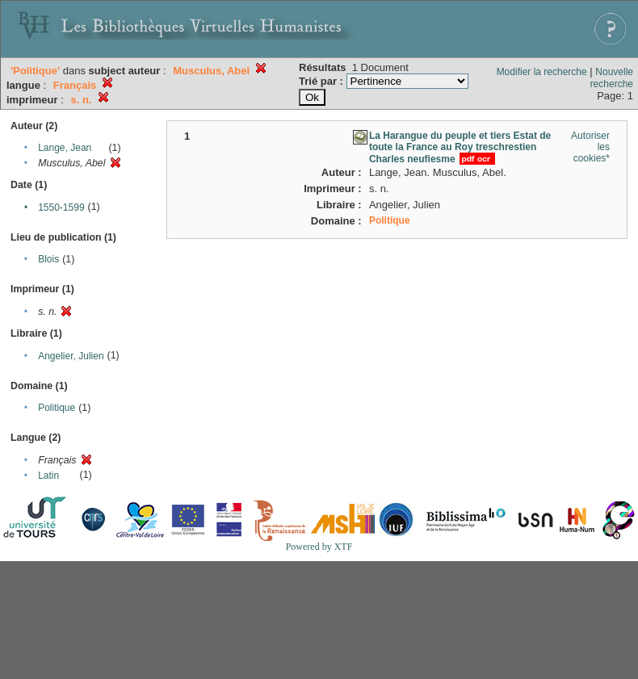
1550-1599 (61, 207)
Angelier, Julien (70, 356)
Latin (48, 475)
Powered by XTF (319, 546)
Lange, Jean (64, 147)
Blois (48, 259)
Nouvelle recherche (611, 78)
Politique (56, 407)
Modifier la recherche (542, 72)
